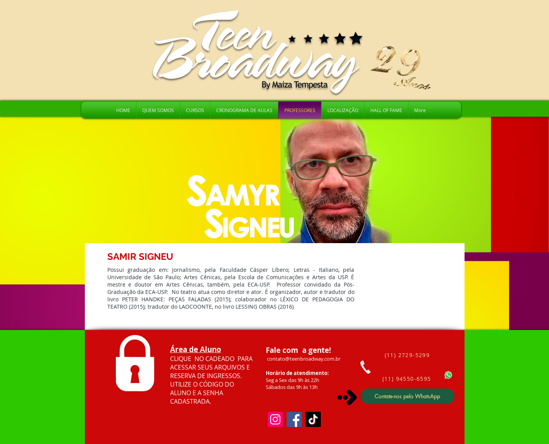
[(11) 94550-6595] (407, 379)
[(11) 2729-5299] (408, 355)
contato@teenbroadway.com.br (304, 358)
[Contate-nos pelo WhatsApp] (407, 396)
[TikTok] (313, 419)
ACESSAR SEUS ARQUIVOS (208, 367)
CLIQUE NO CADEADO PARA (211, 358)
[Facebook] (294, 419)
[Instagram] (275, 419)
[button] (195, 110)
